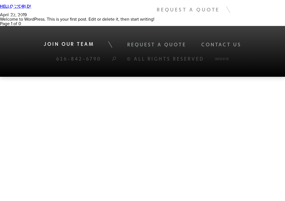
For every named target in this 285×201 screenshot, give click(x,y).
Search (114, 59)
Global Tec (37, 9)
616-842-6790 (78, 59)
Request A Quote (188, 9)
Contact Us (221, 44)
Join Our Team (69, 44)
